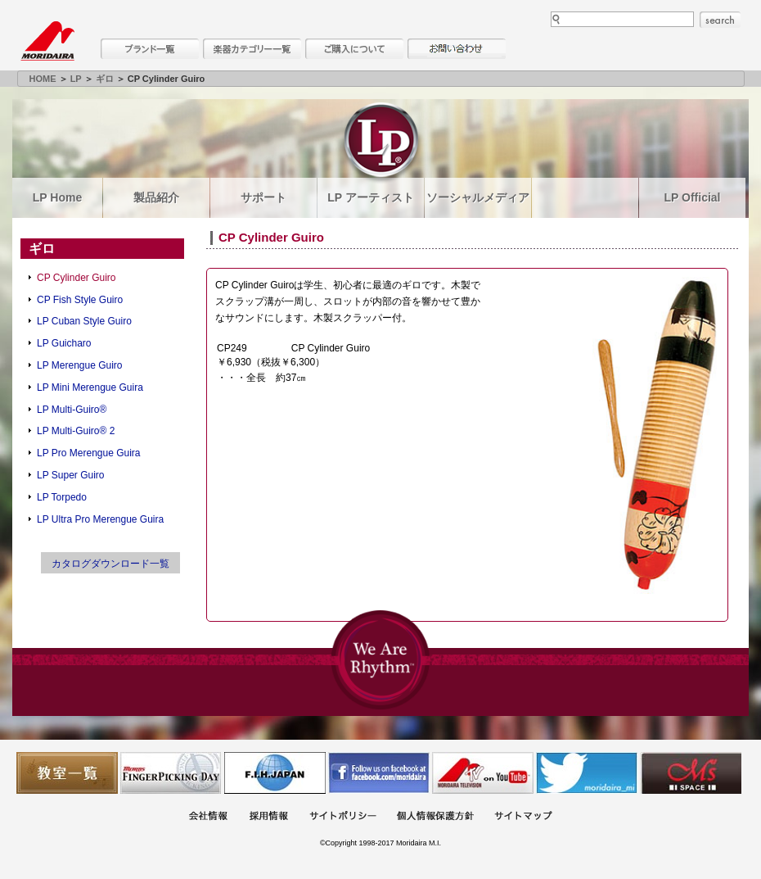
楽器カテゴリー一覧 (252, 49)
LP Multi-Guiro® (71, 409)
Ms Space (690, 773)
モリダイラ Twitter (586, 773)
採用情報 (268, 817)
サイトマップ (523, 817)
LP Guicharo (64, 343)
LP (76, 79)
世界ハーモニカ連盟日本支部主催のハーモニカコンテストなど (275, 773)
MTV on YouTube (483, 773)
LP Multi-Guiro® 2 (76, 431)
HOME (42, 79)
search (720, 19)
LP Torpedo (62, 497)
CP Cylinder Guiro (76, 277)
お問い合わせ (457, 49)
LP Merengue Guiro (80, 365)
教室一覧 (67, 773)
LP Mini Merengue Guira (90, 387)
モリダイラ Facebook (379, 773)
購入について (354, 49)
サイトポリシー (342, 817)
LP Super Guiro (71, 475)
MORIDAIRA (47, 41)
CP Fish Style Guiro (80, 300)
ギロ (105, 79)
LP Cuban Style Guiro (84, 321)
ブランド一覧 (150, 49)
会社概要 (208, 817)
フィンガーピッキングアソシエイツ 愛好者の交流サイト (171, 773)
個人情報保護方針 (435, 817)
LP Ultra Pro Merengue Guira (100, 519)
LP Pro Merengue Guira (89, 453)
